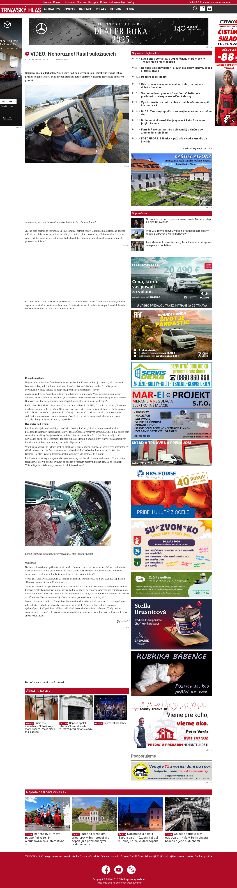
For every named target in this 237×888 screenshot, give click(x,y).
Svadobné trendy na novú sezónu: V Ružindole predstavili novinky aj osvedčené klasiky (170, 95)
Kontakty (166, 856)
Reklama (149, 856)
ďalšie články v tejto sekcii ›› (197, 149)
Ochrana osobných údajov (114, 856)
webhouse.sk (134, 882)
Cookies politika (203, 856)
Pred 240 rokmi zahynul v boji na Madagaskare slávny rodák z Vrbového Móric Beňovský (177, 232)
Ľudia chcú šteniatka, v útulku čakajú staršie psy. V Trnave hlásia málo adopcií (40, 727)
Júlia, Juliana (223, 2)
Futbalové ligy (117, 2)
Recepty (93, 2)
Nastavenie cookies (182, 856)
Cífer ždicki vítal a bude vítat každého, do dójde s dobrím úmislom (172, 86)
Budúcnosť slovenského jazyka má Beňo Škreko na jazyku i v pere (173, 122)
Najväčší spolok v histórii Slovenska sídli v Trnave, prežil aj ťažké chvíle (76, 726)
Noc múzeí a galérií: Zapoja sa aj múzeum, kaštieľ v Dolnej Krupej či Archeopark (138, 837)
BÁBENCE (85, 9)
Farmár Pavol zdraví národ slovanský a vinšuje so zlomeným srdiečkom (172, 131)
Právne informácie (89, 856)
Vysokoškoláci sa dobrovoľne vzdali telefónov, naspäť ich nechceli (175, 104)
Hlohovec (69, 2)
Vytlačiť (123, 621)
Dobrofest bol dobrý (114, 723)
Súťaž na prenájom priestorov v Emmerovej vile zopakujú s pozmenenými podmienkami (90, 839)
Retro (103, 2)
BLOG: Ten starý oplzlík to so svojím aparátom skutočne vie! (176, 113)
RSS (157, 856)
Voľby (130, 2)
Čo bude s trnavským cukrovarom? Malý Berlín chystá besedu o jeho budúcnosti (186, 837)
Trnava (47, 2)
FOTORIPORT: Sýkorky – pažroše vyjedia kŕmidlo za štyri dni (174, 140)
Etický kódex (136, 856)
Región (57, 2)
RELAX (28, 59)
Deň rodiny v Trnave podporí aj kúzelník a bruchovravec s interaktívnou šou (45, 839)
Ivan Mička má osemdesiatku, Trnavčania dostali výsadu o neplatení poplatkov (179, 244)
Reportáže (37, 59)
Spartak (81, 2)
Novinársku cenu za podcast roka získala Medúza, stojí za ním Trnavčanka (178, 221)
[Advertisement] (77, 193)
